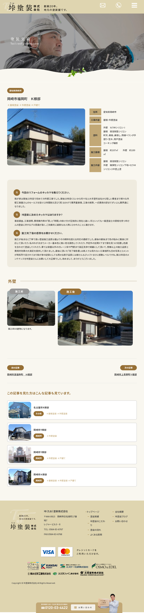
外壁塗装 (26, 105)
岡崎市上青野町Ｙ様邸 (125, 375)
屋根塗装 (14, 105)
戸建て (37, 105)
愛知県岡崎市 (15, 90)
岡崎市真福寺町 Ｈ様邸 (19, 375)
